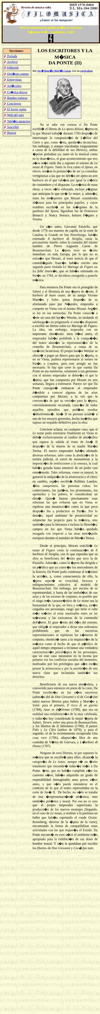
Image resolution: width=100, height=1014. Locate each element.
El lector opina (15, 109)
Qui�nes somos (16, 74)
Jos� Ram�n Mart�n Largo (54, 70)
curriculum (86, 70)
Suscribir (11, 127)
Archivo (11, 62)
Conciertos (12, 103)
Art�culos (12, 86)
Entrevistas (13, 79)
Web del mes (14, 115)
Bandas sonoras (15, 98)
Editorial (11, 67)
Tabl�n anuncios (17, 121)
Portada (10, 56)
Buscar (10, 132)
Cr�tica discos (15, 92)
